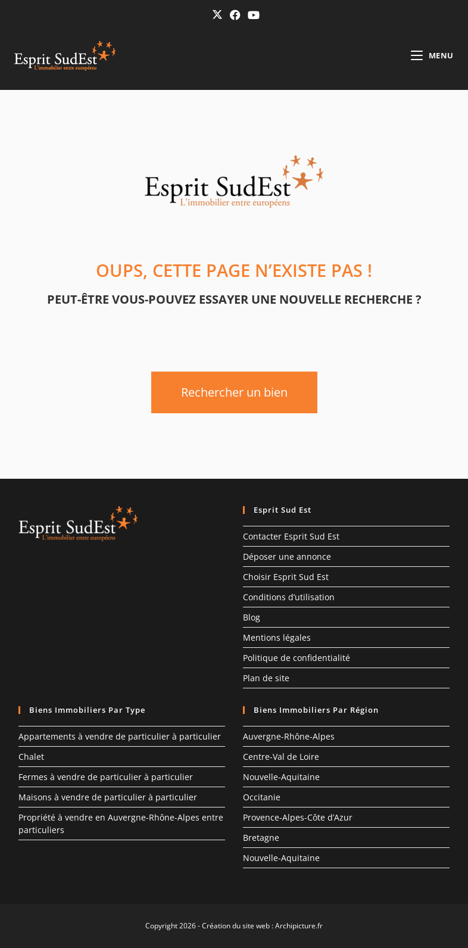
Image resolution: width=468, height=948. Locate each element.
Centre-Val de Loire (281, 756)
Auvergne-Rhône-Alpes (289, 736)
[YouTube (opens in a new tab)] (252, 15)
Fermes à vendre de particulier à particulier (105, 776)
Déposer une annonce (287, 556)
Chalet (31, 756)
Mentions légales (277, 637)
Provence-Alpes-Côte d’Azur (297, 817)
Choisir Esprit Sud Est (286, 576)
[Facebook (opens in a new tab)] (235, 15)
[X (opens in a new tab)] (217, 14)
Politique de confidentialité (296, 657)
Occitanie (261, 797)
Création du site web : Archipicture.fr (262, 926)
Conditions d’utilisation (289, 597)
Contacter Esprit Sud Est (291, 536)
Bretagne (261, 837)
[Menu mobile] (432, 55)
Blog (251, 617)
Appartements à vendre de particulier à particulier (119, 736)
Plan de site (266, 678)
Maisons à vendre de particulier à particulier (107, 797)
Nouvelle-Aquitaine (281, 776)
